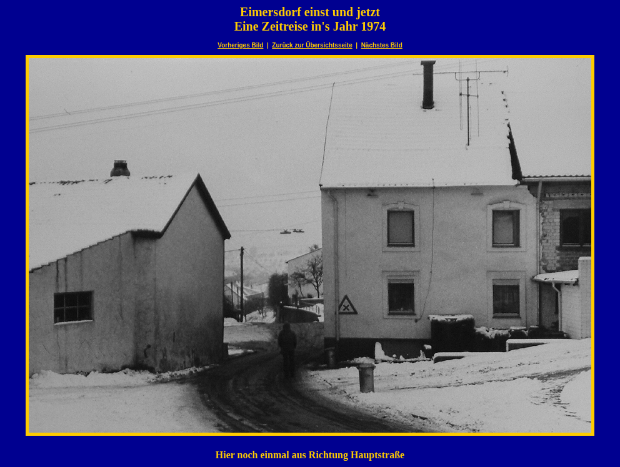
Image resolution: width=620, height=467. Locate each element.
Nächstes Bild (381, 45)
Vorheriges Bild (240, 45)
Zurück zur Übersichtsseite (312, 45)
